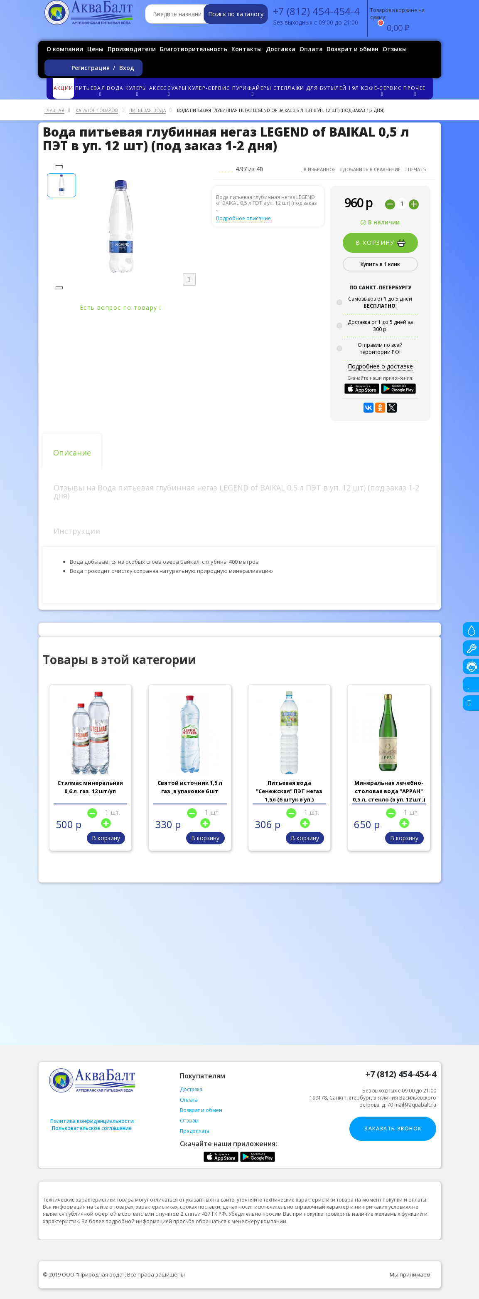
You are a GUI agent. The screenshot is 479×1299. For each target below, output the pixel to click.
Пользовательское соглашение (92, 1128)
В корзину (380, 243)
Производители (132, 49)
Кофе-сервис (382, 91)
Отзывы (395, 49)
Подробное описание (243, 218)
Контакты (246, 49)
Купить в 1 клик (380, 264)
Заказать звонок (392, 1128)
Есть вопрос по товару (121, 307)
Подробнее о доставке (380, 366)
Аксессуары (168, 91)
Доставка (280, 49)
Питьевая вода (100, 91)
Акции (64, 88)
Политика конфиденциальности (92, 1121)
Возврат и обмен (352, 49)
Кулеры (136, 91)
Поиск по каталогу (235, 14)
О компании (65, 49)
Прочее (414, 91)
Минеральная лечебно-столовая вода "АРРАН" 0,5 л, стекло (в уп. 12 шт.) (389, 791)
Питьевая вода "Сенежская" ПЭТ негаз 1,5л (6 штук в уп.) (289, 791)
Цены (95, 49)
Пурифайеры (252, 91)
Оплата (311, 49)
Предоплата (194, 1131)
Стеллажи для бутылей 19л (316, 88)
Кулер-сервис (209, 88)
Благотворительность (193, 49)
